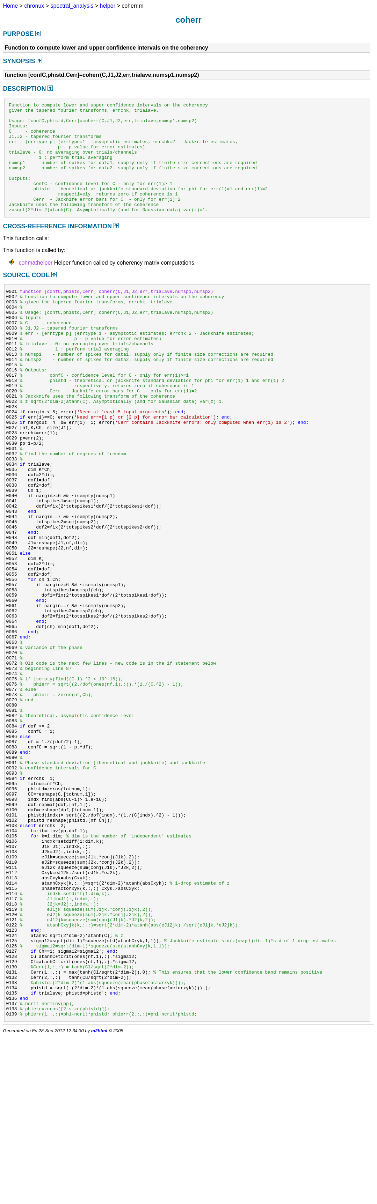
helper (107, 6)
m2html (99, 1198)
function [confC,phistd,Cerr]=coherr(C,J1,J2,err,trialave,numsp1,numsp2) (116, 314)
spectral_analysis (72, 6)
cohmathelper (35, 285)
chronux (34, 6)
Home (10, 6)
